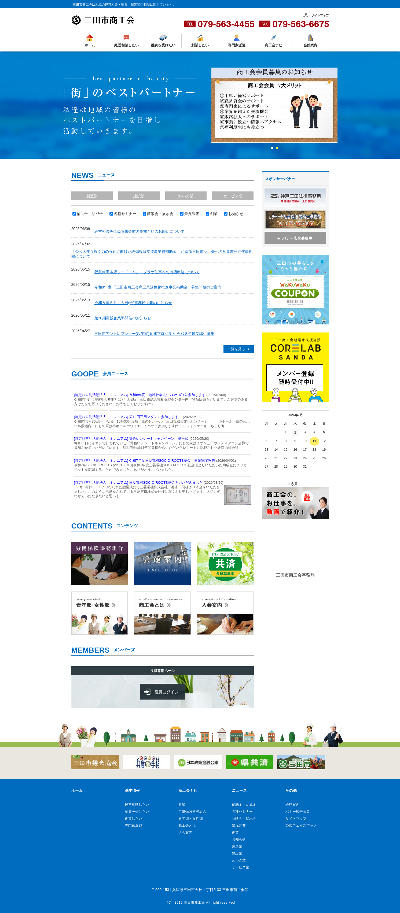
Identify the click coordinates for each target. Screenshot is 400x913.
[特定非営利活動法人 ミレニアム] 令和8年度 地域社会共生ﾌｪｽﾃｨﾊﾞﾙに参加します (139, 395)
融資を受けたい (163, 45)
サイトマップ (295, 818)
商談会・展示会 (244, 818)
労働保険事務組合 (192, 811)
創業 (235, 832)
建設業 (139, 196)
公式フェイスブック (301, 825)
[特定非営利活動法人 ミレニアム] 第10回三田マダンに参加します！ (128, 417)
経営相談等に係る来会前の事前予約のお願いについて (139, 231)
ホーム (89, 45)
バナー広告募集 (297, 811)
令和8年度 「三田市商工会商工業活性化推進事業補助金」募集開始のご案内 (158, 287)
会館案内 (310, 45)
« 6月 (293, 484)
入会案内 (185, 832)
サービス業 (232, 196)
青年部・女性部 (190, 818)
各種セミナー (242, 811)
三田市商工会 (194, 902)
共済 (181, 805)
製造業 (92, 196)
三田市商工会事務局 (295, 575)
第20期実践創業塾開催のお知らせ (122, 318)
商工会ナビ (273, 45)
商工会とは (187, 825)
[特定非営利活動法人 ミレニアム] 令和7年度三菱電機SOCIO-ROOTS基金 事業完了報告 (144, 461)
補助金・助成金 (244, 805)
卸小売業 (185, 196)
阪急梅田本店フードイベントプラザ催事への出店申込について (147, 272)
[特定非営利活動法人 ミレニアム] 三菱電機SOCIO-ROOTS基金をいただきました (138, 482)
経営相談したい (126, 45)
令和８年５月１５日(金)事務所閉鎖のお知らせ (133, 303)
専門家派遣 (236, 45)
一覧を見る (236, 349)
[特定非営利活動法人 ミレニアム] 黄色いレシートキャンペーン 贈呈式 (131, 439)
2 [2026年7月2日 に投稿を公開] (295, 432)
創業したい (199, 45)
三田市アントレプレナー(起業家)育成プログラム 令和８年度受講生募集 (154, 333)
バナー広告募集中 (297, 238)
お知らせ (239, 839)
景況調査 (239, 825)
